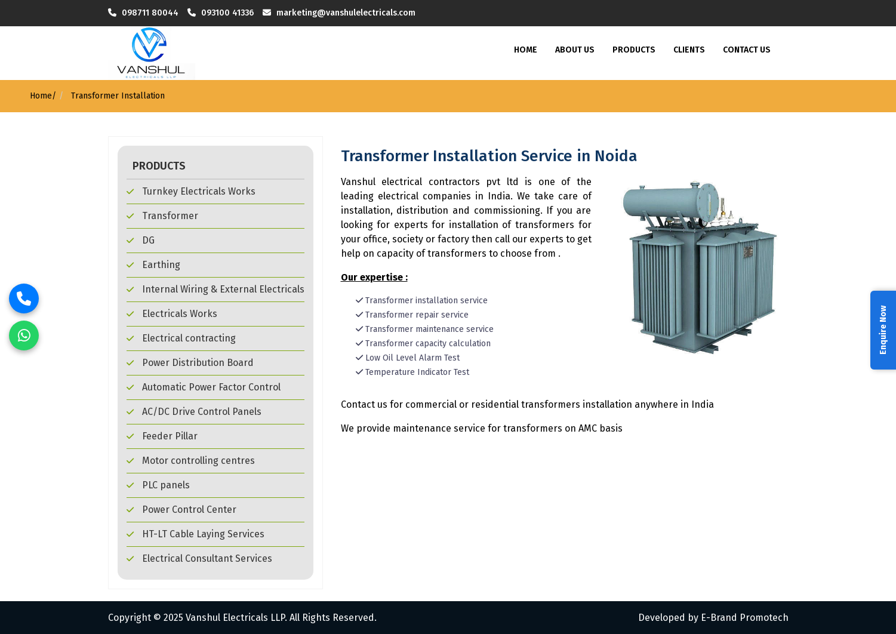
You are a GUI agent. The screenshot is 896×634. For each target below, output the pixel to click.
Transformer (162, 215)
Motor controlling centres (191, 460)
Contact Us (747, 50)
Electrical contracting (181, 338)
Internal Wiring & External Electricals (215, 289)
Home (525, 50)
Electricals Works (172, 313)
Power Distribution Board (190, 362)
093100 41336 (228, 13)
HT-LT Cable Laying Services (195, 534)
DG (141, 240)
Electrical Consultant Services (199, 558)
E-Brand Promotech (745, 617)
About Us (575, 50)
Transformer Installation (117, 96)
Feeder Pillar (162, 436)
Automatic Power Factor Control (204, 387)
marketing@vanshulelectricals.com (347, 13)
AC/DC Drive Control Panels (194, 411)
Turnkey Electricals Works (191, 191)
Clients (689, 50)
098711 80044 (150, 13)
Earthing (153, 264)
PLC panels (158, 485)
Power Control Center (181, 509)
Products (633, 50)
